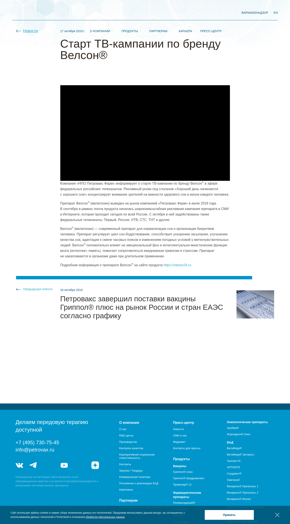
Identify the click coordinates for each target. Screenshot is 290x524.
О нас (123, 429)
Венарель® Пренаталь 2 (242, 492)
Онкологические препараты (247, 422)
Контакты (125, 464)
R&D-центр (126, 435)
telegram (33, 465)
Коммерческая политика (134, 477)
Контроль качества (131, 448)
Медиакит (179, 441)
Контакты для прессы (186, 448)
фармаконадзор (254, 12)
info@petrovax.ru (35, 450)
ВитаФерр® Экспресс (240, 454)
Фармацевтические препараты (187, 495)
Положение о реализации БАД (138, 483)
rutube (79, 465)
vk (19, 465)
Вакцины (179, 466)
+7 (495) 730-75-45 (37, 442)
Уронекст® (234, 460)
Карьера (185, 13)
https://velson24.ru (177, 265)
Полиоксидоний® (184, 502)
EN (276, 12)
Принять (229, 515)
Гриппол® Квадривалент (188, 478)
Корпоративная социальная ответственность (137, 456)
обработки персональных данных (105, 517)
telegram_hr (48, 465)
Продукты (129, 13)
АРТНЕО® (233, 467)
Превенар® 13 (182, 484)
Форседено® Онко (238, 434)
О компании (100, 13)
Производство (128, 441)
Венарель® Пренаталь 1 (242, 486)
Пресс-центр (210, 13)
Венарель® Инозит (239, 499)
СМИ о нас (180, 435)
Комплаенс (126, 489)
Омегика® (233, 479)
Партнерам (158, 13)
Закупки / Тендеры (131, 470)
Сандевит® (234, 473)
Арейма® (233, 427)
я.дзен (95, 465)
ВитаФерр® (234, 448)
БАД (230, 442)
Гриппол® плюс (183, 471)
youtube (64, 465)
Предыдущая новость (38, 289)
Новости (30, 31)
